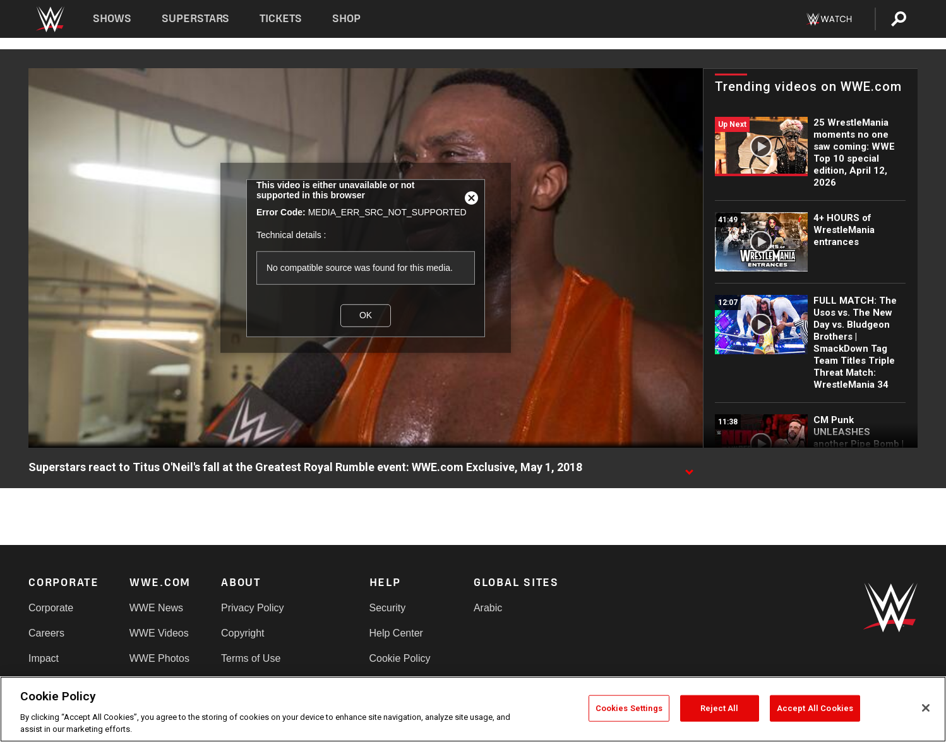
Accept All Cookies (815, 708)
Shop (346, 19)
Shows (112, 19)
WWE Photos (159, 658)
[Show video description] (689, 468)
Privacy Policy (252, 607)
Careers (46, 633)
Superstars (196, 19)
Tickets (281, 19)
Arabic (488, 607)
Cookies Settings (629, 708)
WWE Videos (159, 633)
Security (387, 607)
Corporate (50, 607)
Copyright (242, 633)
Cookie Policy (400, 658)
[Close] (926, 708)
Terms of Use (250, 658)
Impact (43, 658)
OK (365, 315)
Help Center (396, 633)
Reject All (719, 708)
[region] (473, 709)
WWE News (156, 607)
